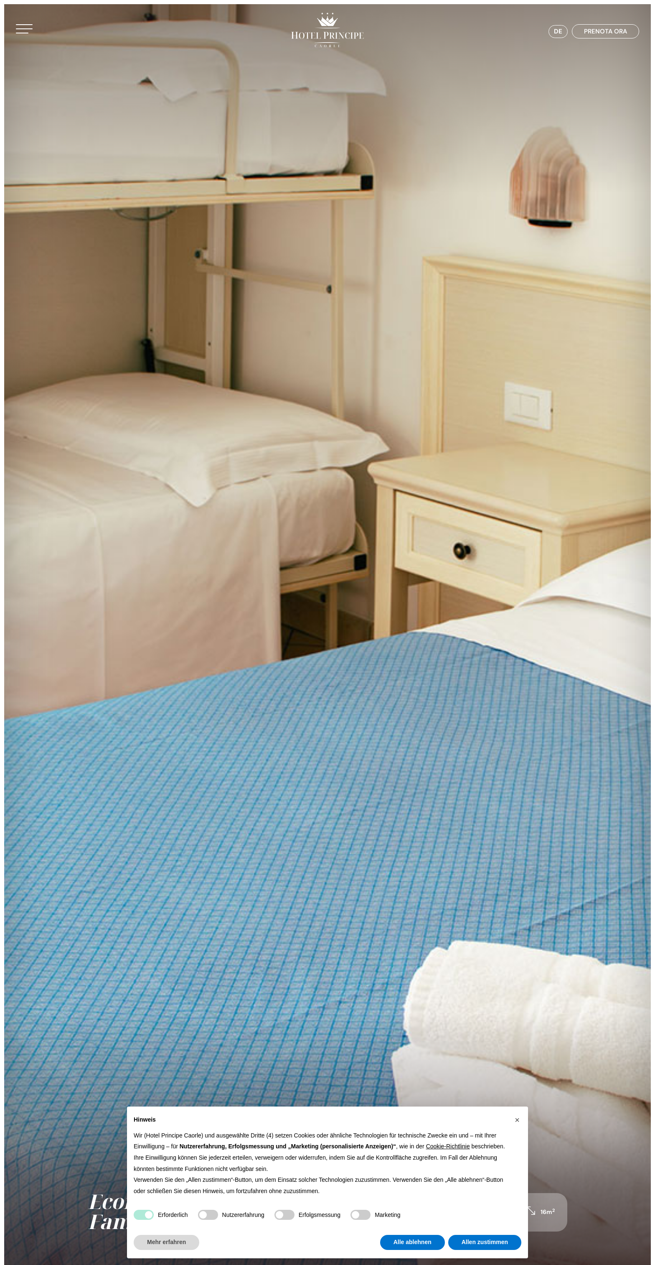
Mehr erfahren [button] (166, 1242)
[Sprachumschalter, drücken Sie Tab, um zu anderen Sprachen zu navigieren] (549, 34)
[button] (35, 32)
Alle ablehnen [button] (413, 1242)
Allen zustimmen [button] (485, 1242)
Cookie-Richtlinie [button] (448, 1146)
